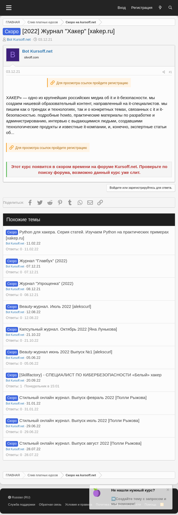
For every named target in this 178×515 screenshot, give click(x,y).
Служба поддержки (21, 504)
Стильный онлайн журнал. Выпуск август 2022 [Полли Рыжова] (80, 443)
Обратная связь (50, 504)
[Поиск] (170, 7)
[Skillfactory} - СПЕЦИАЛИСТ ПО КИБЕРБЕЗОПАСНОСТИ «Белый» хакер (90, 374)
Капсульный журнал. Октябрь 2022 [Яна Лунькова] (68, 329)
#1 (170, 72)
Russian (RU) (19, 497)
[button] (8, 7)
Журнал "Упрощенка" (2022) (46, 283)
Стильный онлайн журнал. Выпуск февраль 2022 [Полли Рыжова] (83, 397)
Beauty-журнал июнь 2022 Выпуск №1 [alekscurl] (65, 351)
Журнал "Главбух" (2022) (43, 260)
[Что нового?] (160, 7)
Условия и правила (78, 504)
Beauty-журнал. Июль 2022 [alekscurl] (55, 306)
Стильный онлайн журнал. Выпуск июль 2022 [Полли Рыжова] (79, 420)
